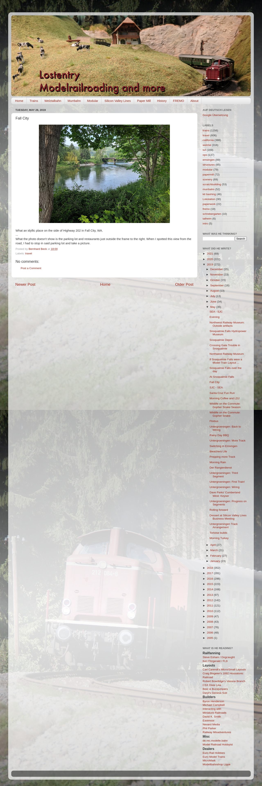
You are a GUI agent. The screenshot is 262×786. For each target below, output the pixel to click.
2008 (210, 621)
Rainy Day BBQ (219, 435)
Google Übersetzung (215, 115)
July (213, 296)
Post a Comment (31, 268)
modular (208, 169)
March (214, 550)
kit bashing (209, 194)
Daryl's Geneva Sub (215, 692)
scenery (207, 179)
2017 (210, 573)
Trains (34, 100)
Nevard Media (211, 724)
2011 (210, 605)
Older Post (184, 284)
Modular (92, 100)
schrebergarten (212, 213)
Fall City (215, 382)
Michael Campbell (214, 704)
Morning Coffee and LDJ (224, 398)
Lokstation (209, 199)
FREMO (178, 100)
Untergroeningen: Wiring (224, 487)
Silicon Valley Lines (118, 100)
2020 (210, 259)
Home (19, 100)
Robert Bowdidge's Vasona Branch (224, 681)
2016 (210, 578)
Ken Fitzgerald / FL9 (215, 661)
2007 (210, 627)
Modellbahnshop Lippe (216, 764)
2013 (210, 594)
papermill (208, 174)
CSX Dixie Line (212, 685)
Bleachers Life (218, 451)
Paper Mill (144, 100)
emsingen (209, 159)
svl (204, 149)
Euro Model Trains (214, 756)
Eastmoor (209, 720)
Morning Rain (218, 462)
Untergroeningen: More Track (228, 440)
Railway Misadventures (217, 732)
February (216, 555)
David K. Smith (212, 716)
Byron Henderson (213, 701)
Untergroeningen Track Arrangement (224, 525)
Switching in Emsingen (223, 446)
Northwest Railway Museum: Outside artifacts (227, 324)
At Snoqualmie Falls (222, 376)
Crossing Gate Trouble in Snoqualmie (225, 347)
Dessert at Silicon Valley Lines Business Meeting (228, 517)
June (213, 301)
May (213, 306)
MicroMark (209, 760)
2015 (210, 584)
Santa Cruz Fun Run (222, 393)
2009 (210, 616)
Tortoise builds (218, 532)
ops (205, 154)
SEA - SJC (216, 311)
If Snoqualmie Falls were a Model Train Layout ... (226, 361)
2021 (210, 253)
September (217, 285)
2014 (210, 589)
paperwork (209, 204)
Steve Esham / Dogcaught (219, 657)
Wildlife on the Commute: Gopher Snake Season (225, 405)
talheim (207, 218)
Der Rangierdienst (221, 467)
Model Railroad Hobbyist (218, 744)
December (217, 269)
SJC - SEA (216, 387)
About (194, 100)
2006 (210, 632)
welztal (207, 145)
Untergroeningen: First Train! (227, 481)
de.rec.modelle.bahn (215, 740)
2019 (210, 264)
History (162, 100)
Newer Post (25, 284)
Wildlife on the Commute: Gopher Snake (225, 414)
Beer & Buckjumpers (215, 688)
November (217, 274)
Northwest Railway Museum (227, 353)
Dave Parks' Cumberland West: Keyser (225, 494)
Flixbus (214, 421)
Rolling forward (219, 509)
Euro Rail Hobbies (214, 752)
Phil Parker (209, 728)
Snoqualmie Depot (221, 339)
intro (205, 223)
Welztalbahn (52, 100)
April (213, 544)
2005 (210, 637)
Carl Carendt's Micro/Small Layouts (224, 669)
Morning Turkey (219, 538)
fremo (206, 208)
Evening (215, 316)
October (215, 280)
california (208, 140)
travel (28, 253)
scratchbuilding (212, 184)
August (215, 290)
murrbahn (209, 189)
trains (206, 130)
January (215, 561)
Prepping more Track (222, 456)
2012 (210, 600)
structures (209, 164)
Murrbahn (74, 100)
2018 (210, 567)
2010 (210, 611)
